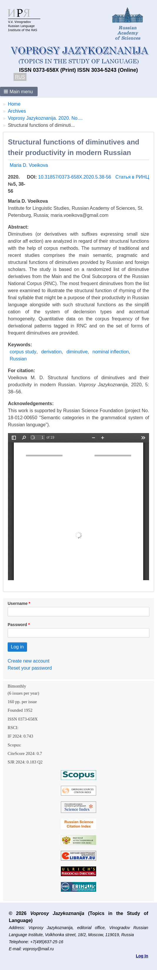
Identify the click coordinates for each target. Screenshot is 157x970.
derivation (51, 351)
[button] (19, 91)
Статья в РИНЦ (132, 176)
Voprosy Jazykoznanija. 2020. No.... (45, 118)
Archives (17, 111)
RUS (20, 76)
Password (17, 624)
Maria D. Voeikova (29, 165)
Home (14, 104)
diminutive (77, 351)
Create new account (28, 660)
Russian (18, 358)
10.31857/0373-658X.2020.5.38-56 (75, 176)
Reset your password (30, 667)
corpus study (23, 351)
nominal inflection (110, 351)
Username (18, 603)
